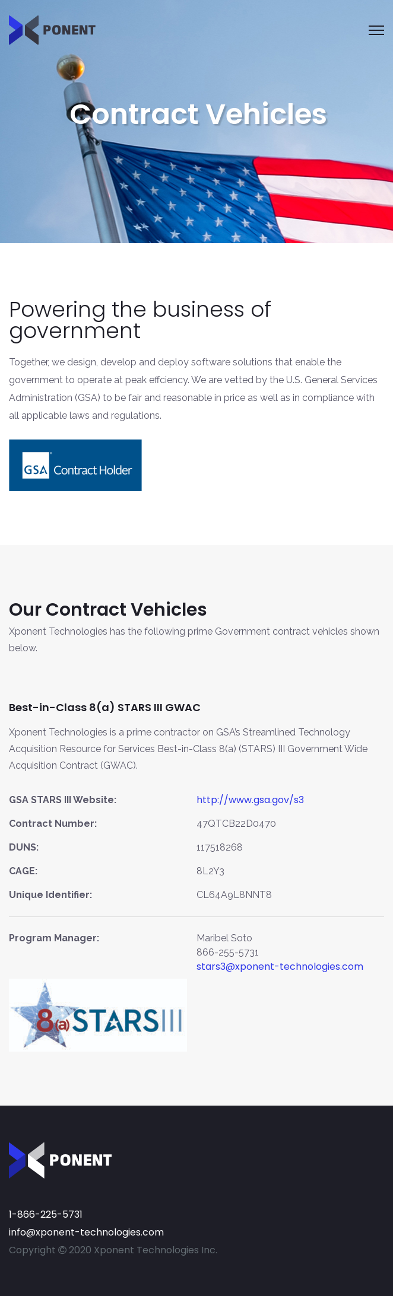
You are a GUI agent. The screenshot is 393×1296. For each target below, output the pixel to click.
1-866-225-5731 (46, 1214)
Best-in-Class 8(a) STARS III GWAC (105, 707)
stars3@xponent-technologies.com (279, 966)
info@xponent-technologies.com (86, 1232)
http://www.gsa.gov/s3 (250, 800)
